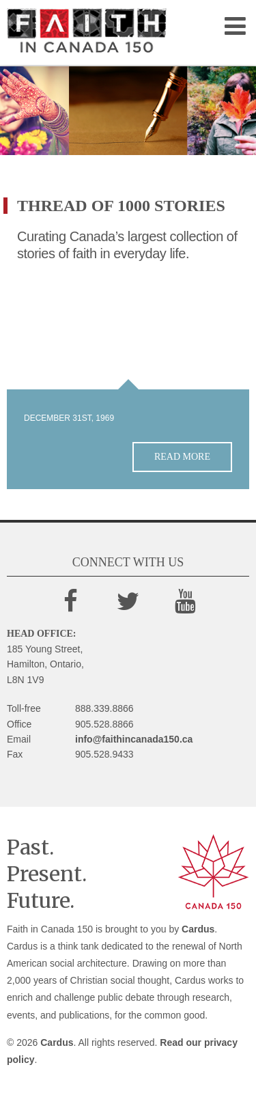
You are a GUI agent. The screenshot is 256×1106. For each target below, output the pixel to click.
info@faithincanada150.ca (134, 739)
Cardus (198, 929)
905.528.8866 (104, 724)
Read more (182, 457)
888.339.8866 (104, 708)
